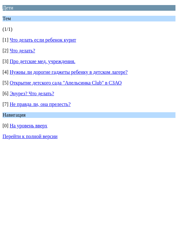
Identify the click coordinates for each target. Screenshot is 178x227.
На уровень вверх (28, 125)
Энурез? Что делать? (32, 93)
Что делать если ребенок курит (43, 40)
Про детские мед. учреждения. (43, 61)
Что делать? (22, 50)
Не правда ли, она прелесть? (40, 104)
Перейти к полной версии (30, 136)
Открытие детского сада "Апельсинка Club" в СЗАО (66, 82)
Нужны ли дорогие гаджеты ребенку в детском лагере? (69, 72)
